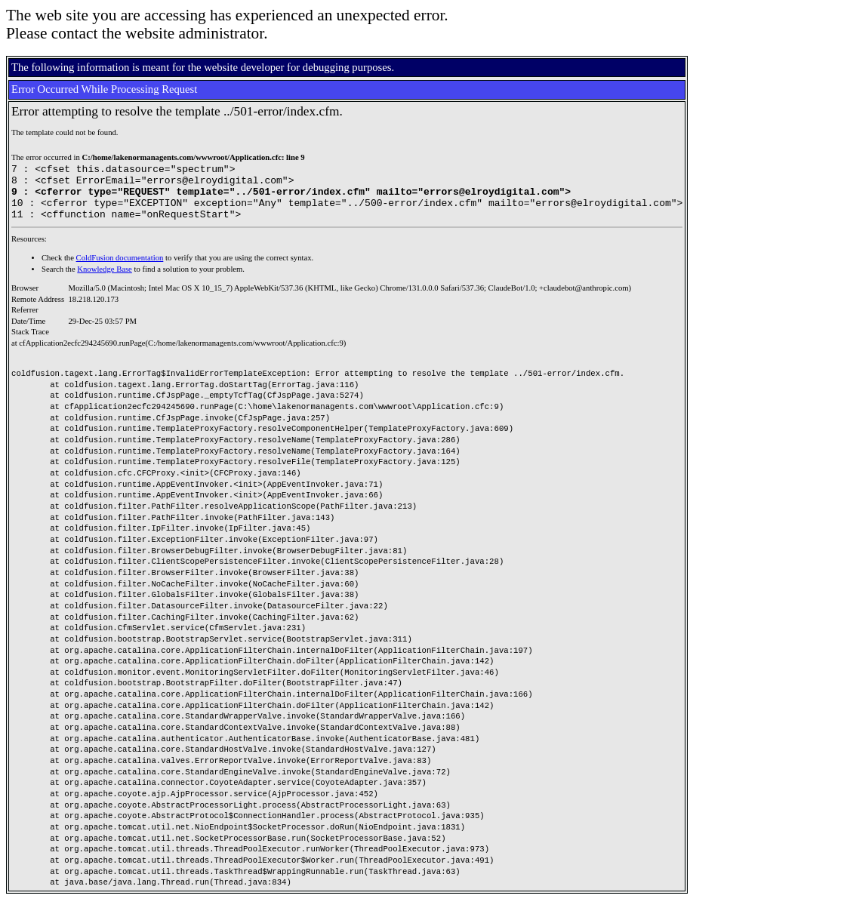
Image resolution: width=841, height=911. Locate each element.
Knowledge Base (104, 280)
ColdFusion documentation (120, 269)
